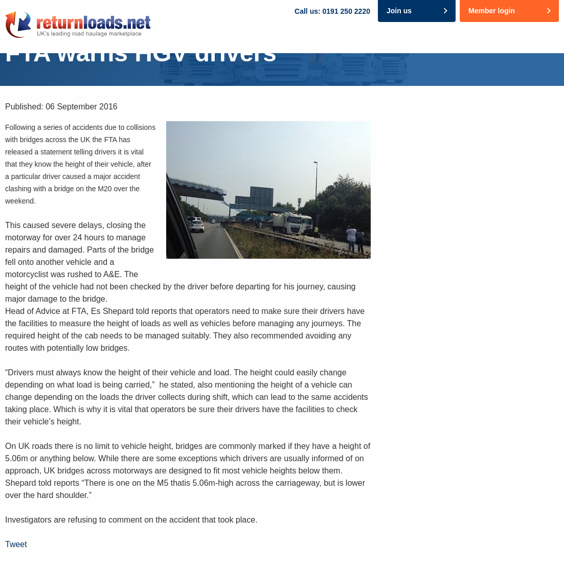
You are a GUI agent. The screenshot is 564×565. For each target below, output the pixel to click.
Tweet (16, 544)
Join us (399, 11)
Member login (491, 11)
